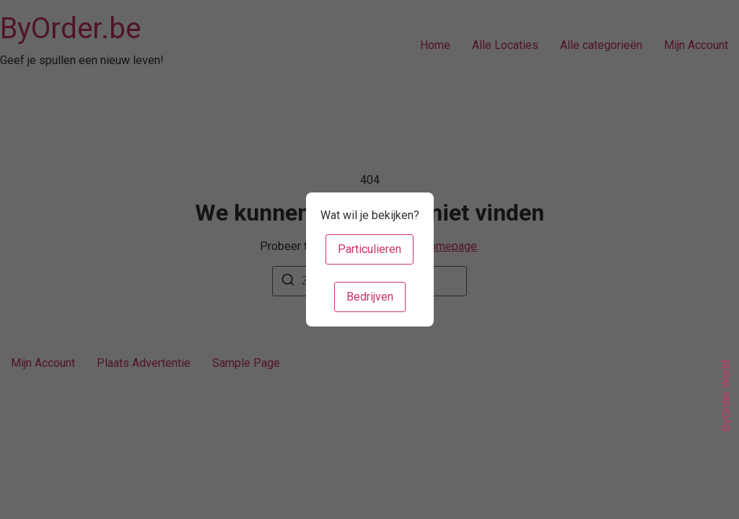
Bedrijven (369, 296)
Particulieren (369, 249)
